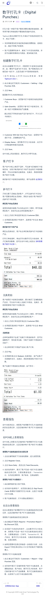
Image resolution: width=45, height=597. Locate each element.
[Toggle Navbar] (41, 2)
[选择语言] (32, 3)
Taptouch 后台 (11, 79)
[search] (37, 3)
